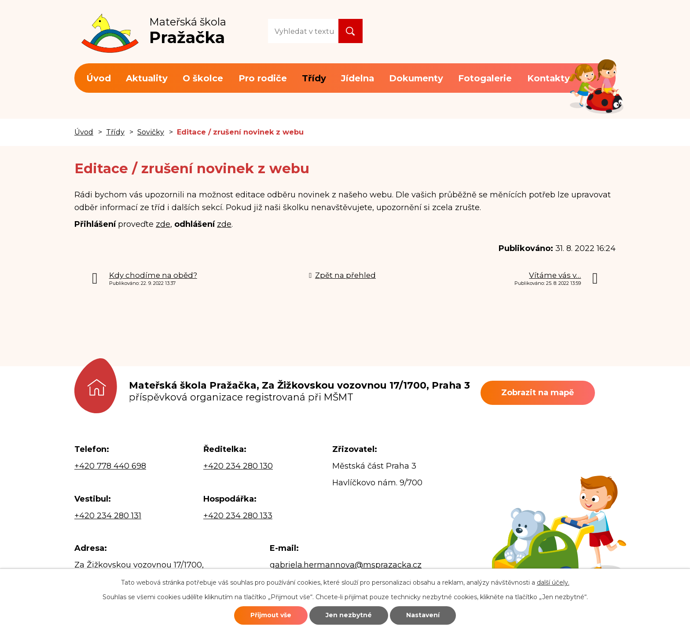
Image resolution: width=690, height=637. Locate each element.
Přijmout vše (269, 615)
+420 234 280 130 (238, 466)
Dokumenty (416, 78)
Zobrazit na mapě (539, 392)
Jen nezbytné (349, 615)
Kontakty (548, 78)
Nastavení (425, 615)
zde (163, 224)
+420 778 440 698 (110, 466)
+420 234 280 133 (237, 516)
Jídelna (357, 78)
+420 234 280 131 (107, 516)
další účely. (553, 582)
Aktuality (147, 78)
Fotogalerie (485, 78)
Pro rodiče (263, 78)
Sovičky (150, 131)
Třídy (314, 78)
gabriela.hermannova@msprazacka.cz (346, 565)
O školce (203, 78)
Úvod (98, 78)
